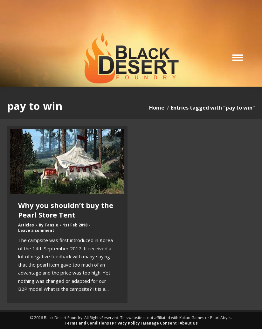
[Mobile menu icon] (237, 58)
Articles (26, 225)
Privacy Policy (126, 323)
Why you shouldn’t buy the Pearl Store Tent (65, 209)
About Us (189, 323)
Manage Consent (160, 323)
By (48, 225)
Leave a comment (36, 230)
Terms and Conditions (87, 323)
